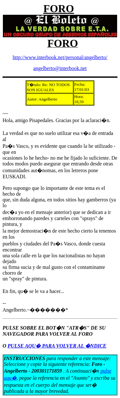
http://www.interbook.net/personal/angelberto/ (60, 57)
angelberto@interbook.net (60, 68)
